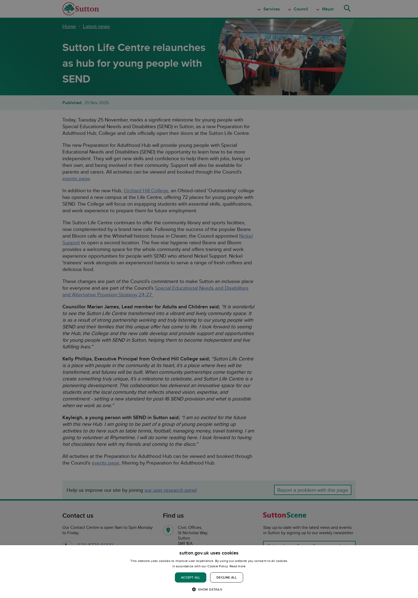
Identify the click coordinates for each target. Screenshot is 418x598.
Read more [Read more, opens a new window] (238, 566)
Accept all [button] (190, 577)
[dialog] (209, 571)
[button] (209, 589)
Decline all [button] (226, 577)
